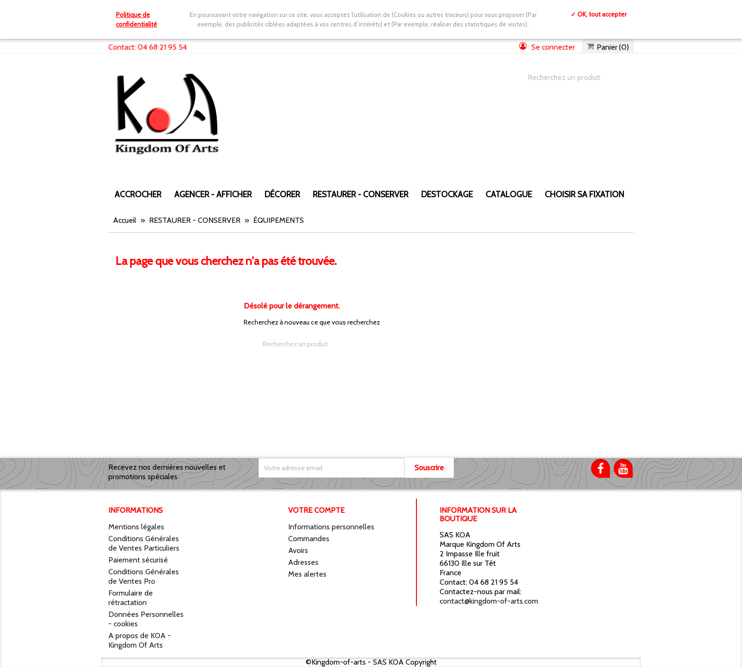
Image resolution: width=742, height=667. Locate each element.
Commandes (308, 538)
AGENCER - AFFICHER (213, 194)
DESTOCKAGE (447, 194)
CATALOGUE (509, 194)
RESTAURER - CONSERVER (360, 194)
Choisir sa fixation (584, 194)
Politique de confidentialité (136, 19)
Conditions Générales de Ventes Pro (143, 576)
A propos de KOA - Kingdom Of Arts (139, 640)
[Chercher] (571, 77)
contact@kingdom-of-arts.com (489, 601)
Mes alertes (307, 574)
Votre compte (316, 510)
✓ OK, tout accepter (599, 14)
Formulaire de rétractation (130, 597)
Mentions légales (136, 526)
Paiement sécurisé (138, 559)
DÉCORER (282, 194)
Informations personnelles (331, 526)
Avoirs (298, 550)
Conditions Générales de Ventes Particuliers (143, 543)
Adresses (303, 562)
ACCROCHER (138, 194)
